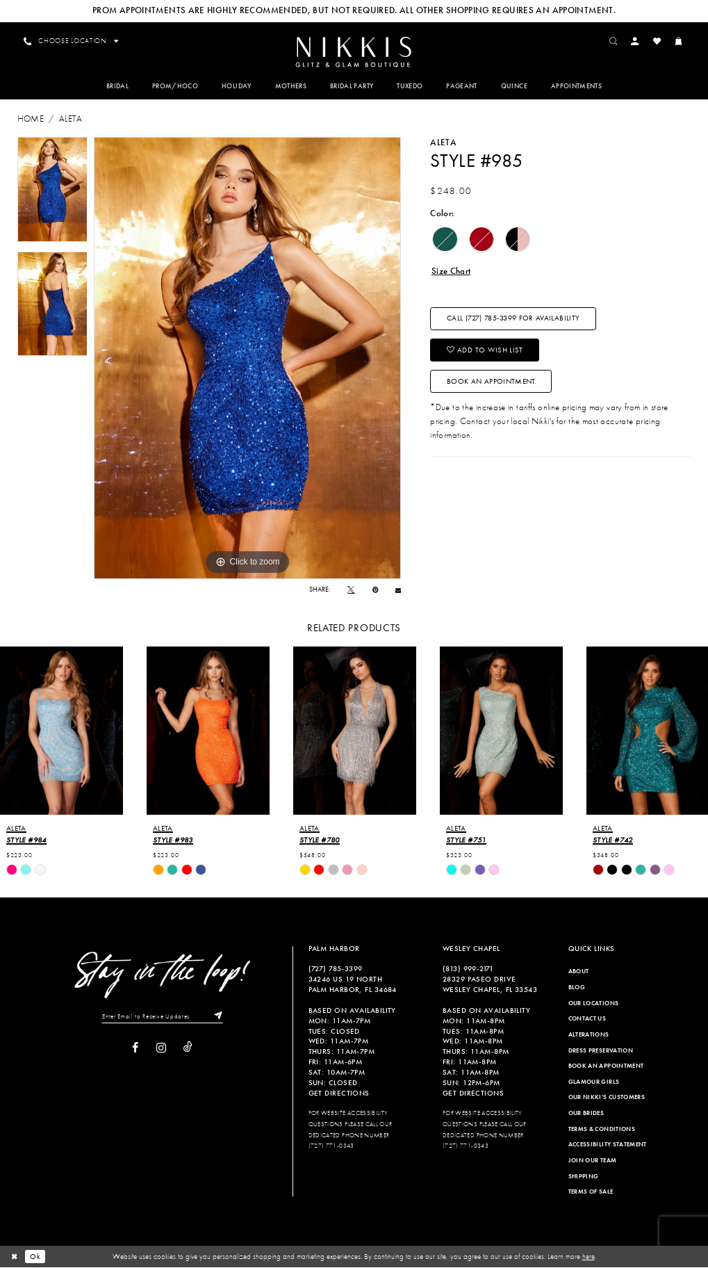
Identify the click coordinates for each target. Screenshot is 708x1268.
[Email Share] (398, 590)
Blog (576, 988)
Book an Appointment (491, 383)
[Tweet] (350, 590)
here (588, 1257)
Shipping (583, 1177)
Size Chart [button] (451, 271)
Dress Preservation (600, 1050)
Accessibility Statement (607, 1145)
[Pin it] (375, 590)
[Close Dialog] (14, 1257)
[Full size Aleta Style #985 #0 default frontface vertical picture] (247, 358)
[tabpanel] (52, 190)
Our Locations (593, 1004)
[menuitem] (354, 51)
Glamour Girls (594, 1082)
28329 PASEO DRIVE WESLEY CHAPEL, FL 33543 (490, 985)
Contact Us (587, 1019)
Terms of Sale (591, 1192)
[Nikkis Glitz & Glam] (354, 53)
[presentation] (61, 731)
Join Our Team (592, 1161)
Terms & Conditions (601, 1129)
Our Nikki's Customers (606, 1098)
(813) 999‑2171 (468, 969)
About (578, 972)
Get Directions (339, 1093)
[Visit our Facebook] (135, 1049)
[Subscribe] (216, 1017)
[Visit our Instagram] (161, 1049)
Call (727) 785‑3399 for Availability (513, 320)
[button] (636, 41)
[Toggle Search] (614, 41)
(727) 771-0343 (331, 1146)
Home (30, 119)
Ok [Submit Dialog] (36, 1257)
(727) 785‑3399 (335, 969)
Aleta (70, 119)
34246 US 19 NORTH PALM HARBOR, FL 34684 (352, 985)
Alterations (588, 1035)
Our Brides (586, 1114)
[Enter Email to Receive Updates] (162, 1017)
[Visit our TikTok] (187, 1048)
